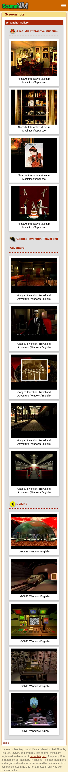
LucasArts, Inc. (38, 756)
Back (6, 742)
